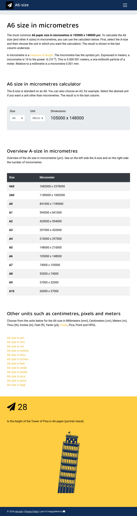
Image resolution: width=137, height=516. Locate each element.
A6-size (16, 5)
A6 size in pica (16, 376)
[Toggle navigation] (125, 5)
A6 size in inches (17, 359)
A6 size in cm (15, 346)
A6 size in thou (16, 355)
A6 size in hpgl (16, 385)
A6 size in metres (18, 350)
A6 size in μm (15, 338)
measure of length (41, 55)
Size (12, 111)
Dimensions (58, 111)
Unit (32, 111)
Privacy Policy (31, 511)
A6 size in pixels (17, 372)
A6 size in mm (16, 342)
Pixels (63, 325)
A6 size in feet (16, 363)
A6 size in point (16, 380)
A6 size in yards (17, 367)
